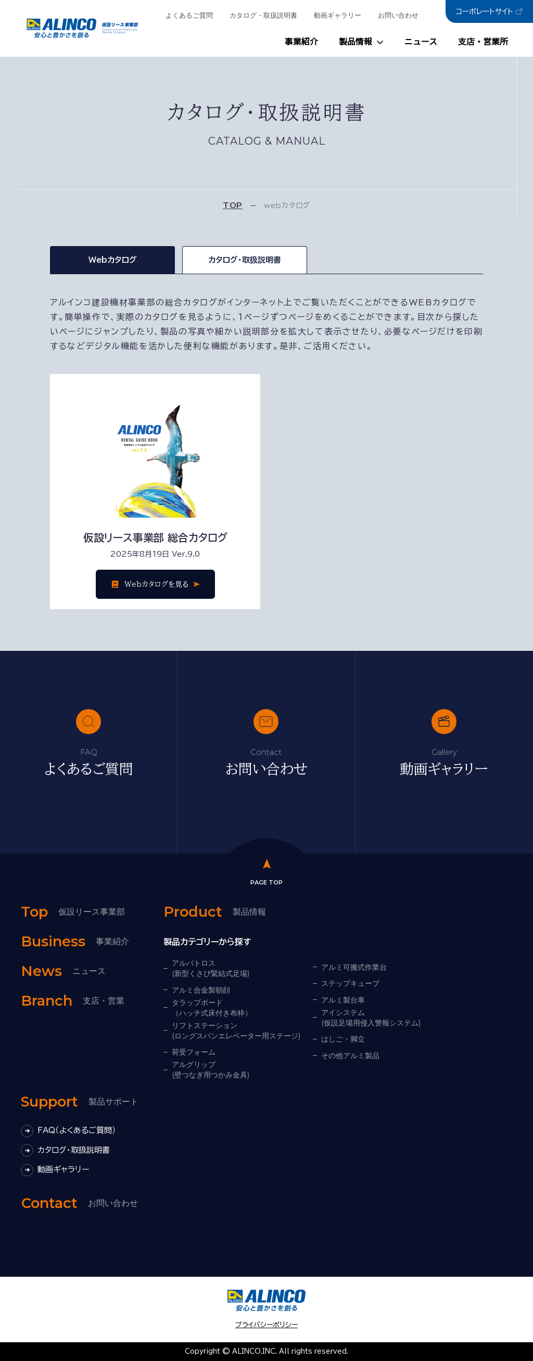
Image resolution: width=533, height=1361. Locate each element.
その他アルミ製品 (350, 1055)
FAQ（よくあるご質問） (68, 1131)
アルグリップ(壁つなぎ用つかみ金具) (210, 1070)
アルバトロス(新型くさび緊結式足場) (210, 968)
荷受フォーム (193, 1052)
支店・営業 (72, 1001)
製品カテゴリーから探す (207, 942)
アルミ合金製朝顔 (201, 990)
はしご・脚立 (343, 1039)
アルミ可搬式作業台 (354, 967)
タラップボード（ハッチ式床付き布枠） (212, 1008)
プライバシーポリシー (266, 1324)
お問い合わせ (398, 15)
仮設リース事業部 (73, 912)
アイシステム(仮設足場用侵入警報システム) (371, 1018)
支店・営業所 (483, 41)
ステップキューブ (350, 983)
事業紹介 (301, 41)
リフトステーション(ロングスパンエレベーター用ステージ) (236, 1031)
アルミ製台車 (343, 1000)
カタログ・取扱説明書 (263, 15)
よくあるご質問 (189, 15)
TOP (233, 205)
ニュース (420, 41)
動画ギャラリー (337, 15)
